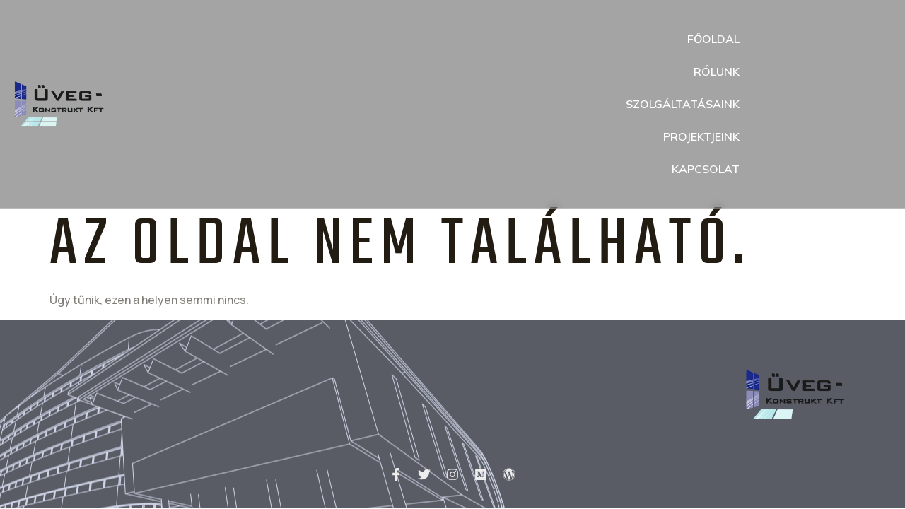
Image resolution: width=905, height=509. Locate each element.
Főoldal (713, 39)
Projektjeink (701, 136)
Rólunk (717, 71)
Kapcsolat (706, 169)
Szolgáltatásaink (683, 104)
